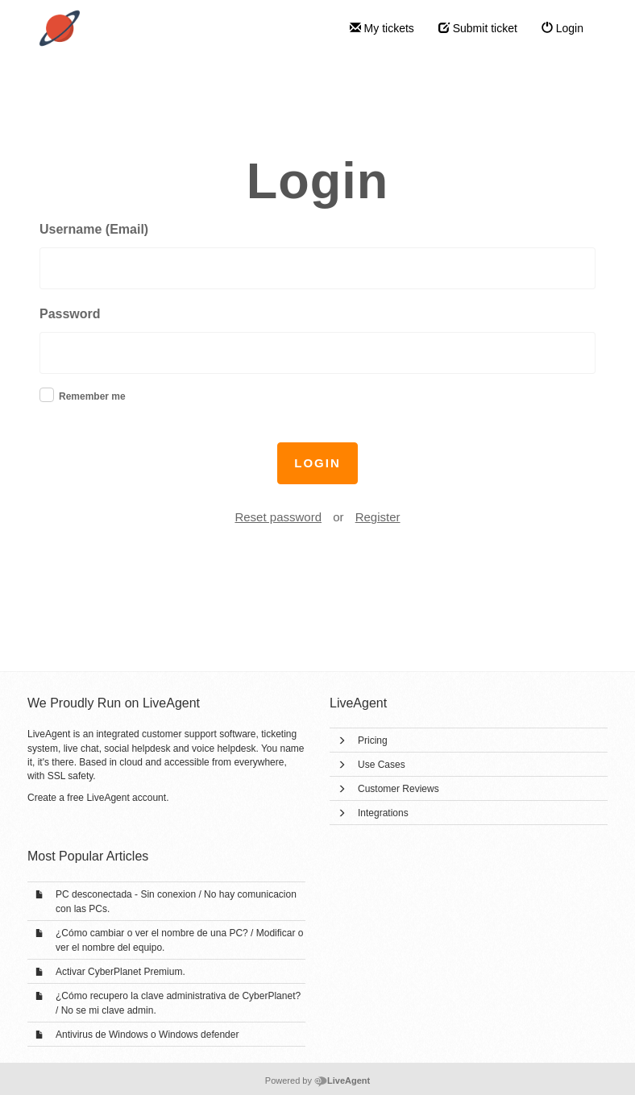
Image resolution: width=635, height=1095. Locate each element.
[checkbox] (46, 395)
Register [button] (378, 517)
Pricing (373, 740)
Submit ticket (477, 28)
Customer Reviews (398, 788)
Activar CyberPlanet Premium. (120, 971)
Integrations (383, 813)
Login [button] (317, 463)
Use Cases (381, 764)
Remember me (92, 396)
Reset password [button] (278, 517)
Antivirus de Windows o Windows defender (147, 1034)
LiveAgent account (126, 797)
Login (562, 28)
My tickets (382, 28)
